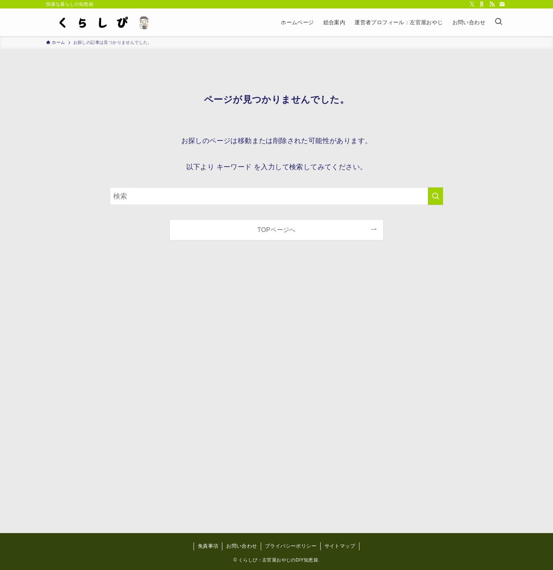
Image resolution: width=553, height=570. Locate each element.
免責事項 (208, 546)
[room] (482, 4)
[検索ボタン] (498, 22)
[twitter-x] (472, 4)
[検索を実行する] (435, 196)
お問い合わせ (241, 546)
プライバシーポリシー (290, 546)
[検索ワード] (276, 196)
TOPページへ (276, 229)
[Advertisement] (276, 393)
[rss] (492, 4)
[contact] (502, 4)
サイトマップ (340, 546)
